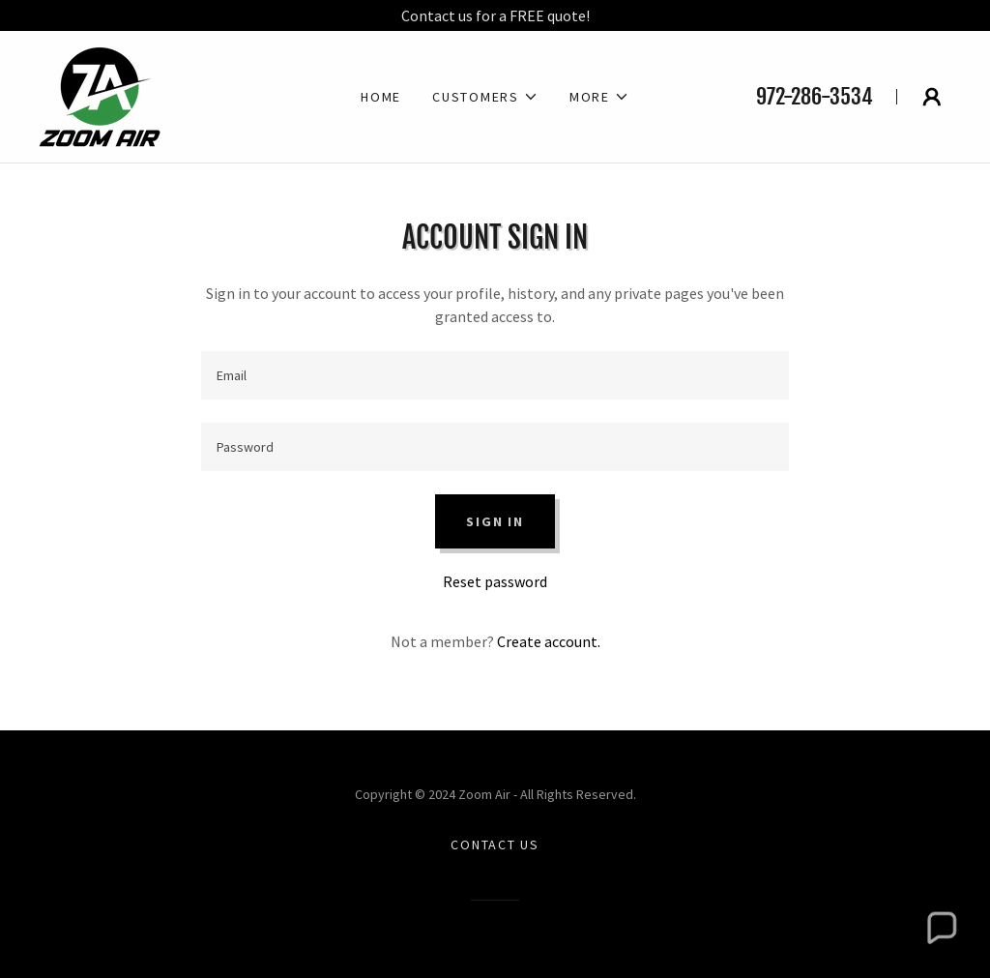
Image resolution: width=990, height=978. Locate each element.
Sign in (494, 521)
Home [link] (381, 96)
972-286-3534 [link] (814, 96)
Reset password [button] (495, 581)
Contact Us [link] (495, 844)
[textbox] (495, 375)
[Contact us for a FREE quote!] (495, 15)
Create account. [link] (548, 641)
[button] (485, 96)
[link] (99, 94)
